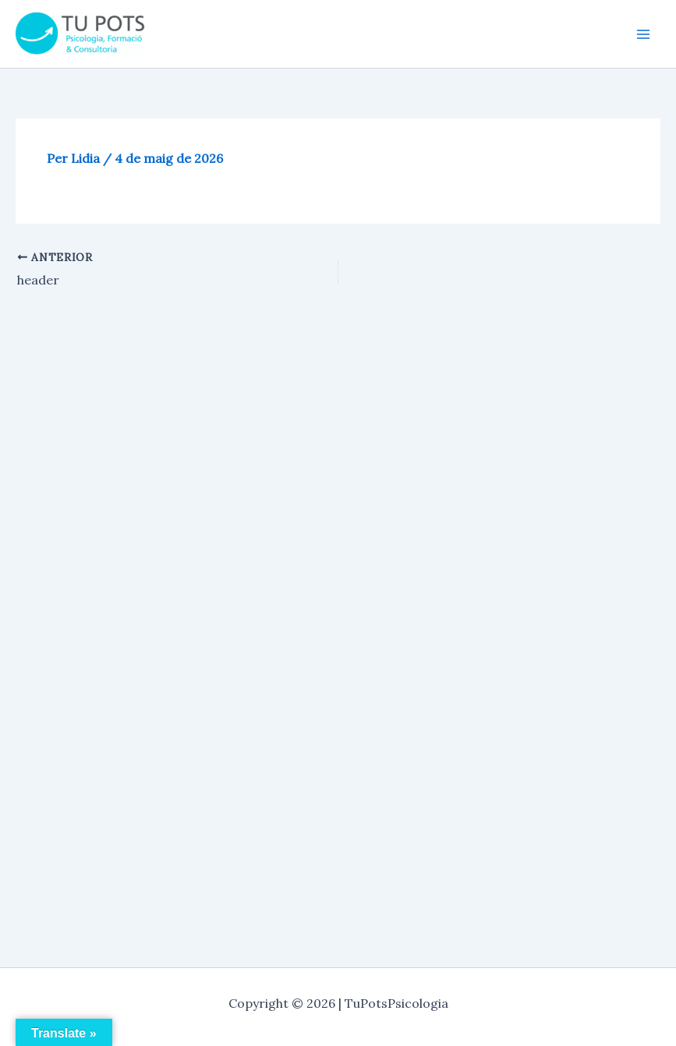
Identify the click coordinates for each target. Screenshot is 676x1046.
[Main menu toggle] (643, 34)
